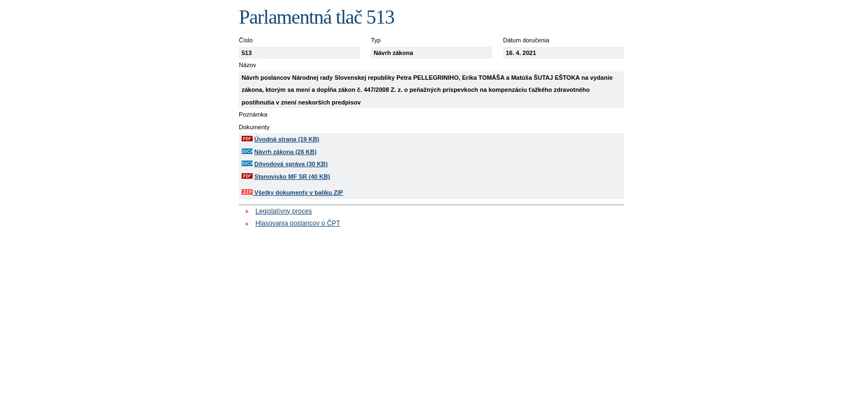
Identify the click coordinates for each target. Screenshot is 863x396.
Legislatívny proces (283, 211)
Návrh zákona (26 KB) (285, 151)
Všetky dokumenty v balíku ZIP (292, 192)
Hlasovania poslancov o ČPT (297, 223)
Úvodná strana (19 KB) (286, 139)
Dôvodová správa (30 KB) (290, 164)
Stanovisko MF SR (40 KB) (292, 176)
